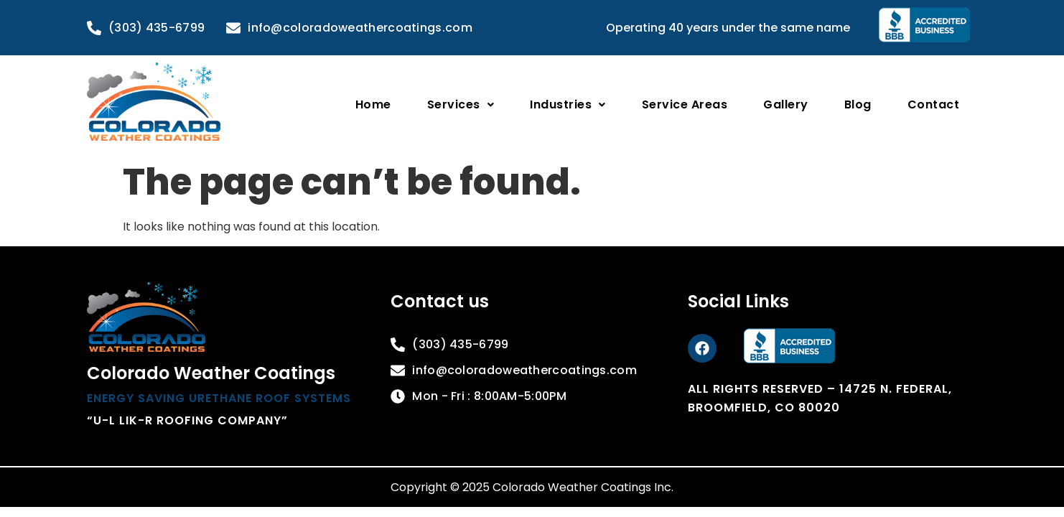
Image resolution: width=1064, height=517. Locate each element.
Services (461, 105)
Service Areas (685, 105)
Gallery (785, 105)
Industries (568, 105)
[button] (461, 105)
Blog (858, 105)
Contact (933, 105)
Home (373, 105)
